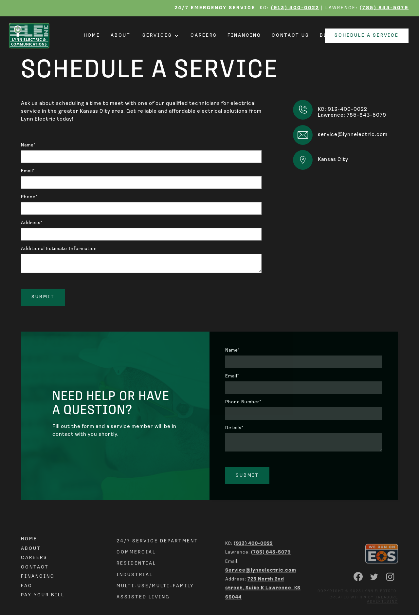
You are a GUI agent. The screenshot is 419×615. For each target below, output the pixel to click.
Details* (234, 428)
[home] (31, 35)
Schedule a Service (367, 35)
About (121, 35)
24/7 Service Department (157, 561)
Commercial (136, 572)
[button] (160, 36)
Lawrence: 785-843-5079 (352, 115)
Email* (28, 171)
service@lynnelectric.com (353, 134)
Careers (204, 35)
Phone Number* (243, 402)
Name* (28, 145)
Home (92, 35)
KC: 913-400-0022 (342, 109)
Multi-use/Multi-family (155, 606)
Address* (31, 223)
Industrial (135, 594)
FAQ (26, 602)
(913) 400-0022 (295, 8)
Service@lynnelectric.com (260, 593)
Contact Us (290, 35)
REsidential (136, 583)
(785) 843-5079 (384, 8)
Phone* (29, 197)
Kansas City (333, 159)
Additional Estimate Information (59, 248)
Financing (244, 35)
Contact (35, 584)
